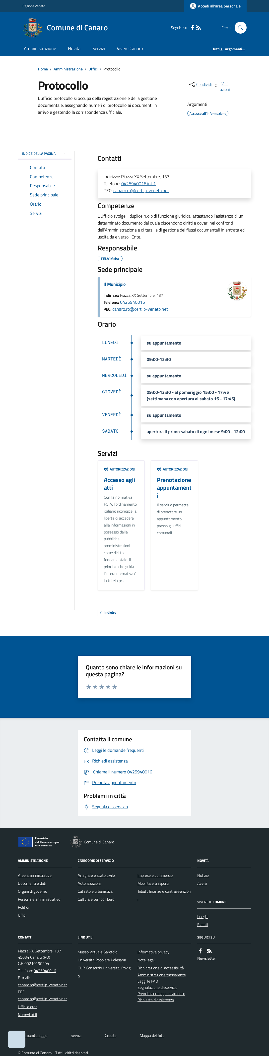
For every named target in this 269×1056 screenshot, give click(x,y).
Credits (110, 1035)
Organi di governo (32, 891)
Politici (23, 907)
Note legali (146, 960)
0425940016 (132, 302)
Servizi (98, 48)
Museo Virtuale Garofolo (97, 952)
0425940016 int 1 (138, 183)
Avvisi (202, 883)
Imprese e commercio (155, 875)
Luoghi (202, 917)
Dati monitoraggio (32, 1035)
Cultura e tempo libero (96, 899)
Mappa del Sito (152, 1035)
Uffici (93, 69)
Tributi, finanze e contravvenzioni (164, 895)
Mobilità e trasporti (153, 883)
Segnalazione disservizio (157, 987)
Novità (74, 48)
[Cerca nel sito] (239, 28)
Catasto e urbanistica (95, 891)
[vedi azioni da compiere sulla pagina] (222, 86)
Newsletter (206, 958)
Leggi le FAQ (147, 981)
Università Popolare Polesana (102, 960)
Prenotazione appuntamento (161, 994)
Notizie (203, 875)
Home (43, 69)
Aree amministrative (35, 875)
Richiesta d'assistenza (155, 1000)
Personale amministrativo (39, 899)
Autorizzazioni (119, 469)
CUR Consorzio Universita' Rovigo (104, 972)
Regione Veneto (33, 5)
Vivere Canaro (130, 48)
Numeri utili (27, 1015)
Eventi (202, 925)
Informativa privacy (153, 952)
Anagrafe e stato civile (96, 875)
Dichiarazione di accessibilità (160, 968)
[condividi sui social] (200, 84)
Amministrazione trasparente (161, 975)
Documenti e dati (32, 883)
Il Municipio (115, 284)
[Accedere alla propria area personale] (215, 6)
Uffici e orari (27, 1007)
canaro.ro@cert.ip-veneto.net (141, 190)
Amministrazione (40, 48)
